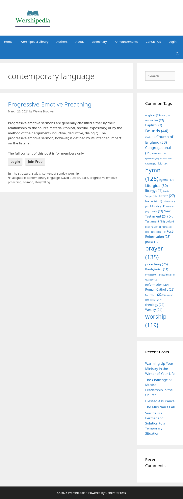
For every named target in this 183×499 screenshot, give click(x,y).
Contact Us (153, 42)
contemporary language (43, 178)
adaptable (19, 178)
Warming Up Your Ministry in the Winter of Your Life (160, 368)
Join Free (35, 161)
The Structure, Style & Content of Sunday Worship (45, 173)
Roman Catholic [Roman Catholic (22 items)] (159, 289)
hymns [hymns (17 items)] (166, 180)
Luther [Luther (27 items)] (166, 195)
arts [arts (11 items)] (165, 115)
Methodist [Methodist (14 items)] (153, 201)
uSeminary (99, 42)
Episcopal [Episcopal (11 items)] (152, 158)
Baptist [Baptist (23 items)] (153, 125)
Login (172, 42)
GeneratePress (115, 493)
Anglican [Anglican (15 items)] (153, 115)
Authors (61, 42)
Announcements (126, 42)
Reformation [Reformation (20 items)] (157, 284)
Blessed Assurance (160, 401)
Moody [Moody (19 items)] (157, 206)
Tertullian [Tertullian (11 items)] (156, 300)
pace (85, 178)
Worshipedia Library (34, 42)
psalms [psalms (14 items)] (167, 274)
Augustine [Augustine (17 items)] (154, 120)
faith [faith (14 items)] (163, 163)
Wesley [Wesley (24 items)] (153, 310)
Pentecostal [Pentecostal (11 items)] (158, 231)
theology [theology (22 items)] (154, 305)
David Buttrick (70, 178)
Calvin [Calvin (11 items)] (150, 137)
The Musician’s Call (160, 407)
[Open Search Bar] (177, 53)
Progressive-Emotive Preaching (50, 104)
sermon (28, 182)
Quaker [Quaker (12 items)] (151, 279)
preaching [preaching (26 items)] (156, 264)
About (79, 42)
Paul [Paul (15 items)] (155, 226)
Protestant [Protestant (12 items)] (153, 274)
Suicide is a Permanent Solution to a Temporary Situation (155, 423)
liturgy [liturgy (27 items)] (154, 191)
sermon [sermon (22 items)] (154, 294)
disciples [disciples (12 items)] (159, 153)
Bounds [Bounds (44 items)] (156, 130)
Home (8, 42)
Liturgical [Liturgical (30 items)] (156, 185)
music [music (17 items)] (156, 211)
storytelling (42, 182)
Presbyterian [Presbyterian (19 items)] (156, 269)
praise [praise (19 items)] (152, 242)
